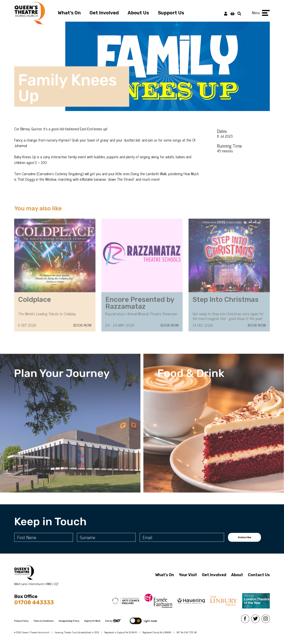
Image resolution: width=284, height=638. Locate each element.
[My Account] (225, 13)
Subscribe (244, 537)
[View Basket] (232, 13)
